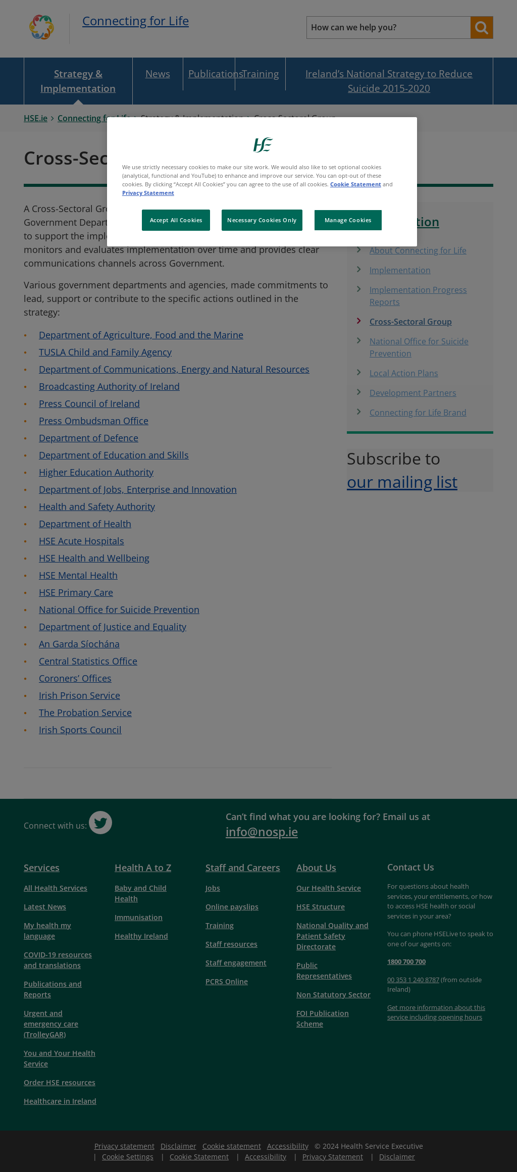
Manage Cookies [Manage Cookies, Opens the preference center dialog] (348, 220)
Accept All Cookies (176, 220)
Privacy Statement (148, 192)
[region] (262, 181)
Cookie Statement (355, 184)
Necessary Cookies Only (262, 220)
